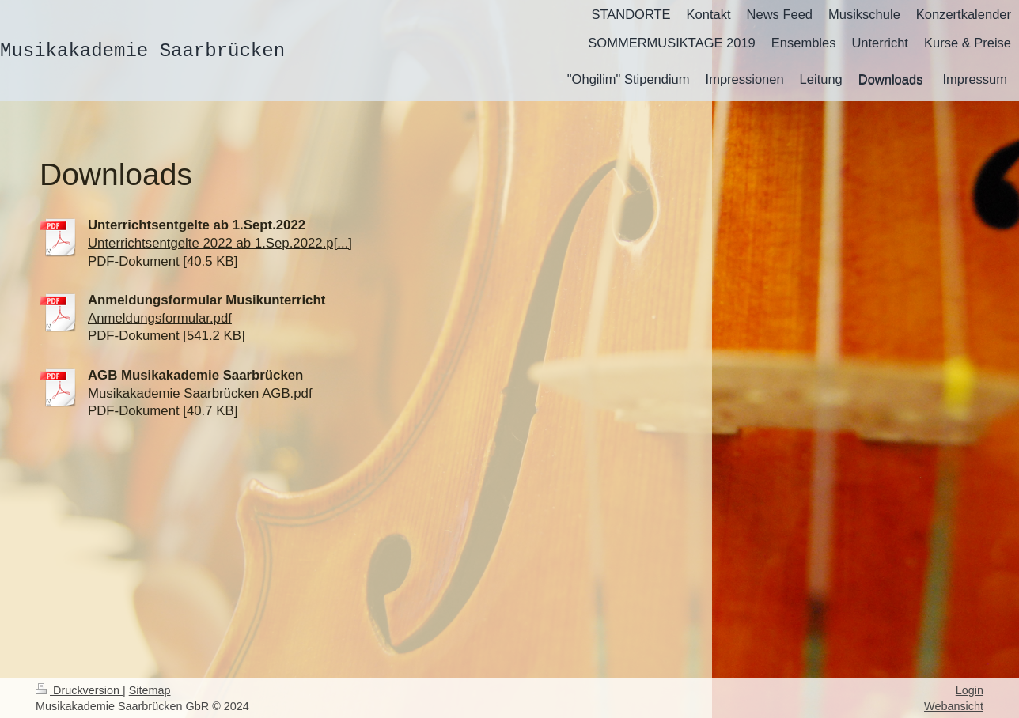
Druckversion (79, 690)
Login (969, 690)
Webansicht (953, 706)
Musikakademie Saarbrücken (142, 51)
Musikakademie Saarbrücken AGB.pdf (200, 393)
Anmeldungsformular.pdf (160, 318)
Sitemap (150, 690)
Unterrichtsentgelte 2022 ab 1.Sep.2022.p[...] (220, 243)
